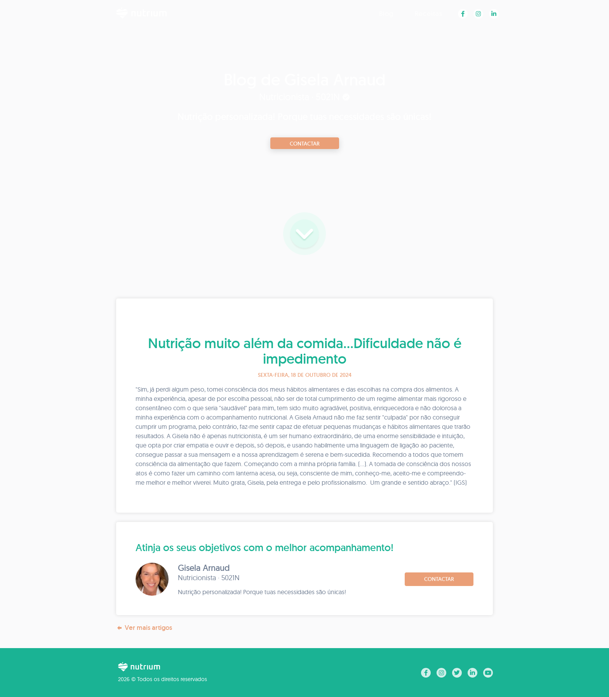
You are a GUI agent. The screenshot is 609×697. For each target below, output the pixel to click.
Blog (386, 13)
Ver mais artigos (144, 628)
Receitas (428, 13)
